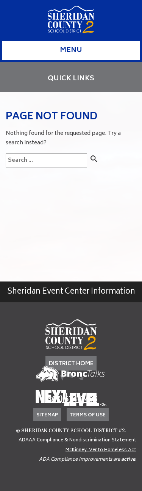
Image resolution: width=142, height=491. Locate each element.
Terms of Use (88, 415)
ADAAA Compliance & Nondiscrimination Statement (77, 440)
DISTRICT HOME (71, 364)
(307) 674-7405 (71, 400)
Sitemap (47, 415)
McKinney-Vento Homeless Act (101, 450)
